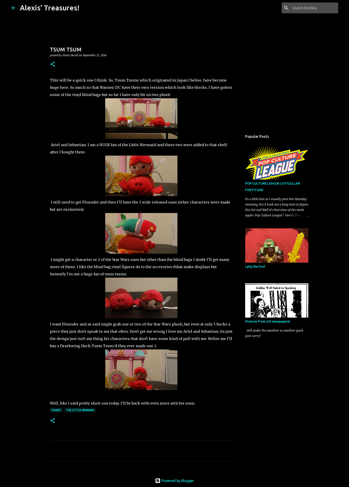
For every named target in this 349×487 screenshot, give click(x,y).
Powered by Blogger (174, 481)
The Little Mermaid (80, 410)
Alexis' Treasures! (49, 8)
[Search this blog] (314, 7)
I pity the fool (255, 266)
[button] (52, 64)
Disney (56, 410)
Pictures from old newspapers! (267, 321)
